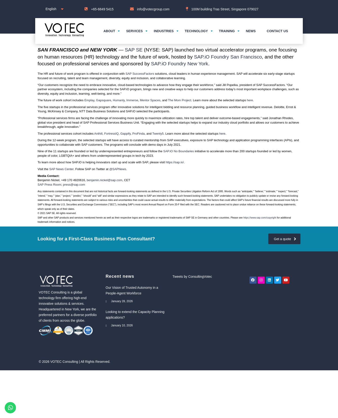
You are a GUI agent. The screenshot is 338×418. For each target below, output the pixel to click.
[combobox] (53, 9)
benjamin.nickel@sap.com (104, 180)
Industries (164, 31)
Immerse (132, 100)
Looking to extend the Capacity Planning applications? (135, 314)
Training (227, 31)
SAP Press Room (49, 184)
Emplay (89, 100)
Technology (196, 31)
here (250, 100)
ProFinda (138, 133)
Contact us (277, 31)
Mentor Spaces (150, 100)
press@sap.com (74, 184)
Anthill (98, 133)
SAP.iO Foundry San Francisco (228, 56)
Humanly (119, 100)
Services (134, 31)
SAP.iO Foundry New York (179, 63)
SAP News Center (61, 169)
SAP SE (134, 49)
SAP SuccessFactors (140, 73)
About (109, 31)
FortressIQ (111, 133)
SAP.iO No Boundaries (178, 151)
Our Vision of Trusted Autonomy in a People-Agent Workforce (132, 290)
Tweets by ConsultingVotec (192, 276)
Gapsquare (103, 100)
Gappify (125, 133)
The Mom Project (179, 100)
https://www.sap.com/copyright (259, 217)
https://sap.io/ (175, 162)
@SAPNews (117, 169)
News (251, 31)
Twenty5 (158, 133)
